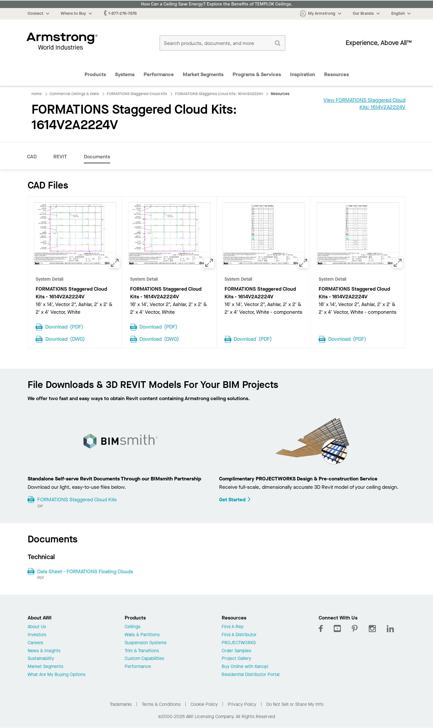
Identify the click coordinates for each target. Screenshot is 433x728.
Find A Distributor (239, 635)
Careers (35, 643)
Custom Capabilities (144, 659)
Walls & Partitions (142, 635)
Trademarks (121, 704)
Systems (125, 74)
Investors (37, 635)
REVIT (60, 156)
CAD (32, 156)
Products (95, 74)
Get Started (235, 499)
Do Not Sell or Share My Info (294, 704)
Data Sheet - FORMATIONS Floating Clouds (85, 571)
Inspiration (302, 74)
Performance (159, 74)
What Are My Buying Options (56, 675)
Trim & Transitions (142, 651)
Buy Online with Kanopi (245, 667)
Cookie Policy (204, 704)
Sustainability (41, 659)
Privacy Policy (242, 704)
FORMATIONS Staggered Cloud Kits (77, 499)
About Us (37, 627)
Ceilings (132, 627)
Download (64, 326)
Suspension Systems (145, 643)
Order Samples (236, 651)
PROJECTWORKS (239, 643)
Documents (97, 156)
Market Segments (203, 74)
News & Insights (44, 651)
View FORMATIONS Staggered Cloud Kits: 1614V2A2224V (364, 103)
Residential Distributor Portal (250, 675)
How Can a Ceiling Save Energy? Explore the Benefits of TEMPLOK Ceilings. (216, 4)
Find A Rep (232, 627)
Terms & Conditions (161, 704)
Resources (336, 74)
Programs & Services (257, 74)
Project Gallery (236, 659)
